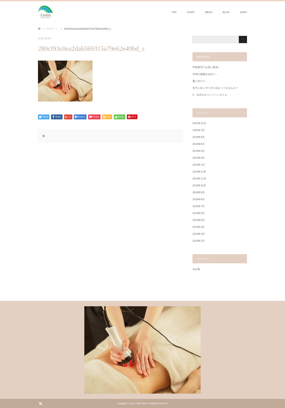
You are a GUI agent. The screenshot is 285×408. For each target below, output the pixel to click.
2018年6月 (198, 213)
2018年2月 (198, 240)
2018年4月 (198, 226)
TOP (174, 12)
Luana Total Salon (138, 403)
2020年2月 (198, 130)
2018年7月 (198, 206)
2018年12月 (199, 171)
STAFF (191, 12)
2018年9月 (198, 192)
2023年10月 (199, 123)
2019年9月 (198, 137)
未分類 (196, 269)
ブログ (49, 28)
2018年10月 (199, 185)
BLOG (226, 12)
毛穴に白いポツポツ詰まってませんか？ (215, 87)
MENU (208, 12)
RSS (40, 403)
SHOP (243, 12)
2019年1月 (198, 164)
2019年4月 (198, 150)
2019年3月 (198, 157)
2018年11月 (199, 178)
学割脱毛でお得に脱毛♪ (205, 67)
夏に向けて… (200, 81)
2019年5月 (198, 143)
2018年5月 (198, 220)
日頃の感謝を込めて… (205, 74)
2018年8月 (198, 199)
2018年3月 (198, 233)
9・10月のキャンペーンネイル (209, 94)
